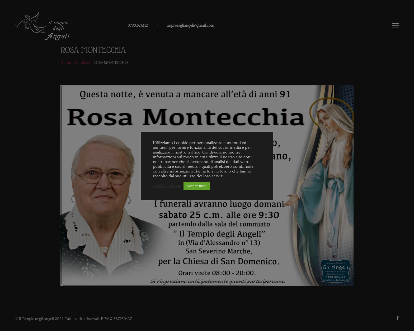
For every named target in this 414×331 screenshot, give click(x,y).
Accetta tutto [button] (196, 186)
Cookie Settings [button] (167, 186)
